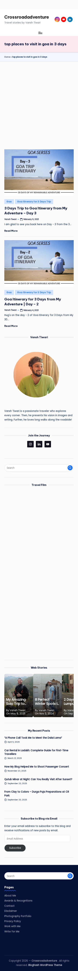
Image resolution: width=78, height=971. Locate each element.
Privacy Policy (12, 921)
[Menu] (40, 33)
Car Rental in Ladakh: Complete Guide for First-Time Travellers (36, 752)
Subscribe (15, 848)
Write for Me (11, 931)
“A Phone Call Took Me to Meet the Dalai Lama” (33, 738)
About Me (10, 895)
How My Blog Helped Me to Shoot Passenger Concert (36, 766)
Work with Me (12, 926)
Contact (9, 906)
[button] (70, 467)
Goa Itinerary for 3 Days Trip (34, 201)
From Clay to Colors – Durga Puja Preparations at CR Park (36, 793)
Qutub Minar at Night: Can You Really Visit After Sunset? (38, 779)
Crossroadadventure (26, 17)
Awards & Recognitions (18, 900)
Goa (9, 201)
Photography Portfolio (17, 916)
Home (7, 56)
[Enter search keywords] (39, 467)
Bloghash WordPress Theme (45, 965)
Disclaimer (10, 911)
